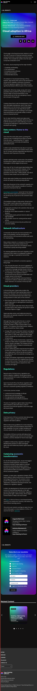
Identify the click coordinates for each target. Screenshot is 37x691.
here (7, 499)
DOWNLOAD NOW (18, 36)
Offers (2, 652)
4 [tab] (20, 628)
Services (3, 654)
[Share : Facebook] (24, 41)
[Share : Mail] (32, 41)
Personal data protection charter (8, 678)
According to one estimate (11, 192)
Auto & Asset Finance (17, 573)
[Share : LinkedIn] (28, 41)
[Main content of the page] (18, 324)
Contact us (4, 662)
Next (35, 615)
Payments (14, 566)
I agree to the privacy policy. (20, 586)
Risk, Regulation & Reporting (18, 571)
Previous (2, 615)
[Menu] (35, 2)
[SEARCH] (31, 2)
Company (3, 657)
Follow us (3, 660)
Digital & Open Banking (17, 563)
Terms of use (3, 676)
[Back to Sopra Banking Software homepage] (5, 2)
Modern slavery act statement (7, 680)
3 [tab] (18, 628)
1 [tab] (14, 628)
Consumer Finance (16, 568)
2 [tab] (16, 628)
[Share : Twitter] (20, 41)
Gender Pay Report (5, 681)
